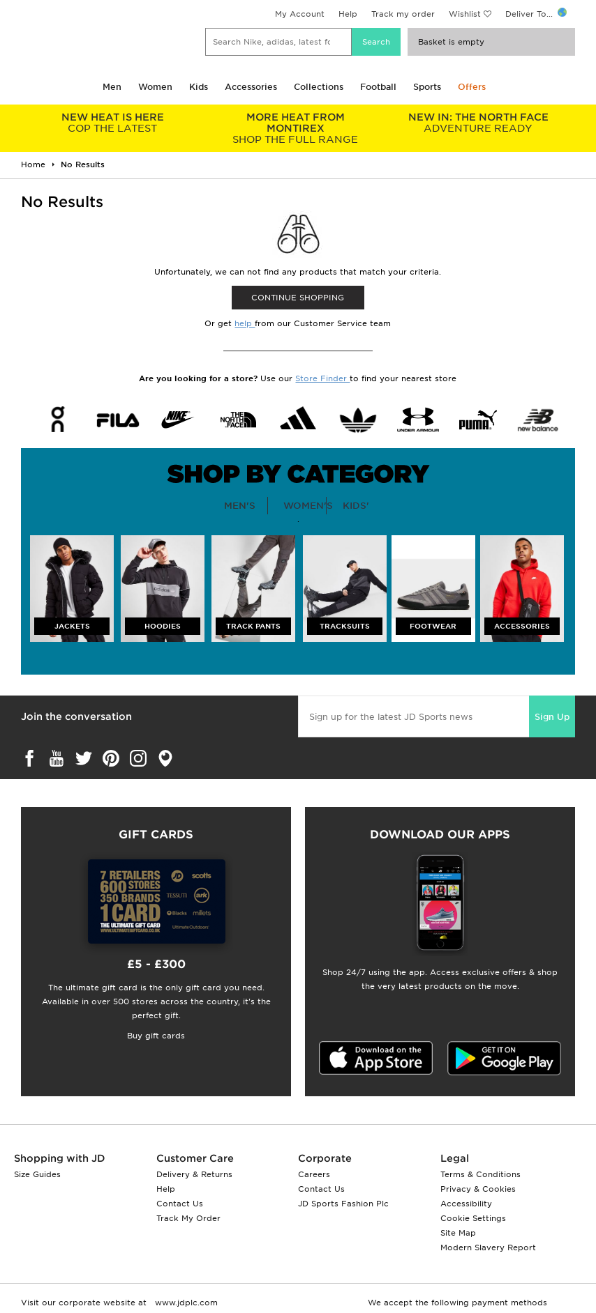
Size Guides (37, 1174)
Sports (427, 87)
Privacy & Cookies (478, 1189)
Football (378, 87)
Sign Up (552, 717)
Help (347, 14)
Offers (472, 87)
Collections (318, 87)
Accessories (251, 87)
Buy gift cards (156, 1036)
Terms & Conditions (480, 1174)
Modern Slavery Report (488, 1247)
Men (112, 87)
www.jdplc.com (185, 1302)
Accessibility (466, 1203)
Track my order (403, 14)
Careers (314, 1174)
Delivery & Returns (194, 1174)
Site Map (458, 1233)
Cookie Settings (473, 1218)
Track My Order (188, 1218)
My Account (300, 14)
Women (155, 87)
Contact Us (179, 1203)
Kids (198, 87)
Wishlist (465, 14)
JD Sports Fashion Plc (343, 1203)
